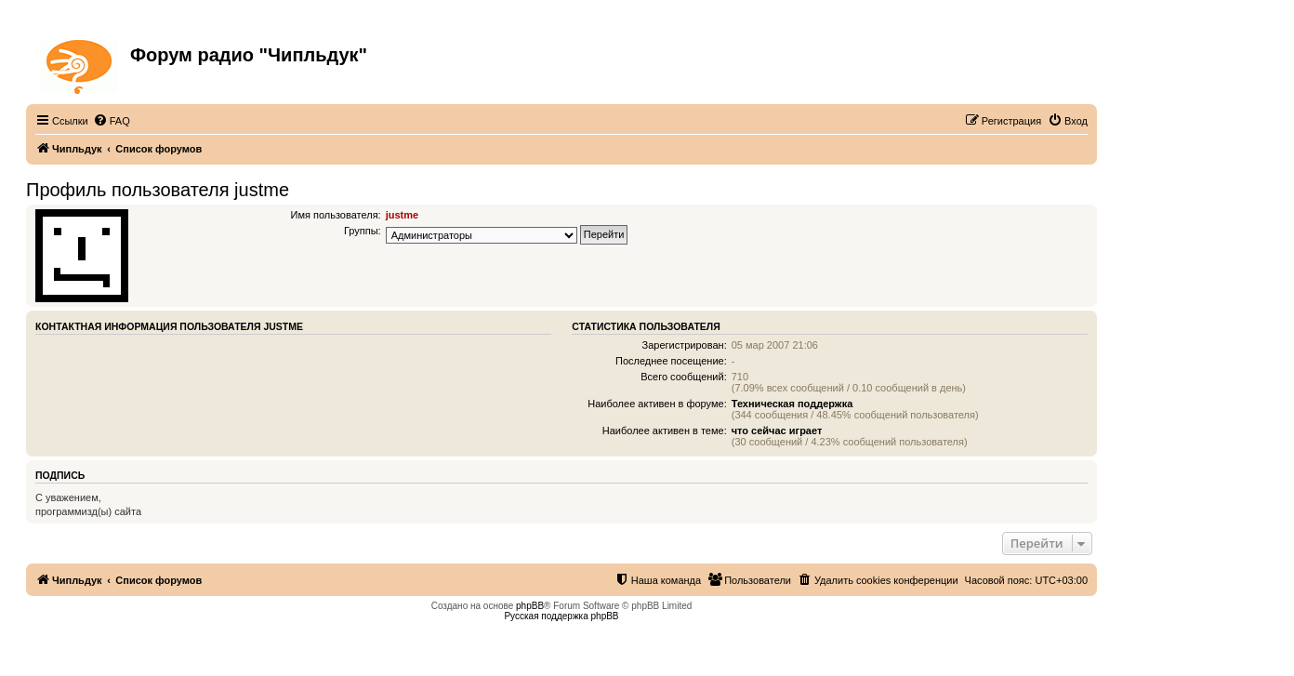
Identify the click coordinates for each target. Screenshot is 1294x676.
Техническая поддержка (792, 403)
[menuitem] (111, 121)
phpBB (530, 606)
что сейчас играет (777, 430)
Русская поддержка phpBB (561, 616)
